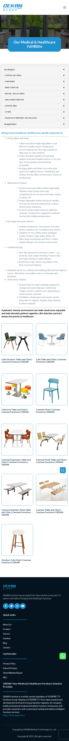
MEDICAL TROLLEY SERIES (35, 93)
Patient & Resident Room (15, 105)
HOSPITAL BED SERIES (35, 75)
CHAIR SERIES (35, 81)
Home (3, 46)
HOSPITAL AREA (35, 114)
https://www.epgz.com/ (14, 724)
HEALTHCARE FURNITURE (18, 46)
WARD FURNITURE (35, 87)
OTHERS (35, 120)
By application (34, 133)
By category (34, 69)
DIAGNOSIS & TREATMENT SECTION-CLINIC (35, 127)
